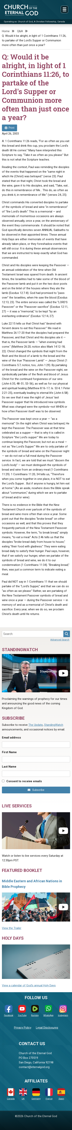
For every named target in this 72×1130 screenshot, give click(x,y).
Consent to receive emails (24, 781)
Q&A (20, 31)
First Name (9, 752)
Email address (11, 737)
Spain (61, 1094)
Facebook (8, 1011)
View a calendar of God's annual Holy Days (29, 985)
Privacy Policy (22, 1027)
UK (23, 1094)
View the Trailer (11, 928)
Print (9, 127)
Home (6, 31)
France (49, 1094)
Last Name (9, 766)
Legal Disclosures (47, 1027)
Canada (11, 1094)
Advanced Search (59, 639)
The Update (35, 725)
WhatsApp (48, 1011)
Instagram (63, 1011)
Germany (36, 1094)
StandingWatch (53, 725)
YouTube (22, 1011)
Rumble (35, 1011)
